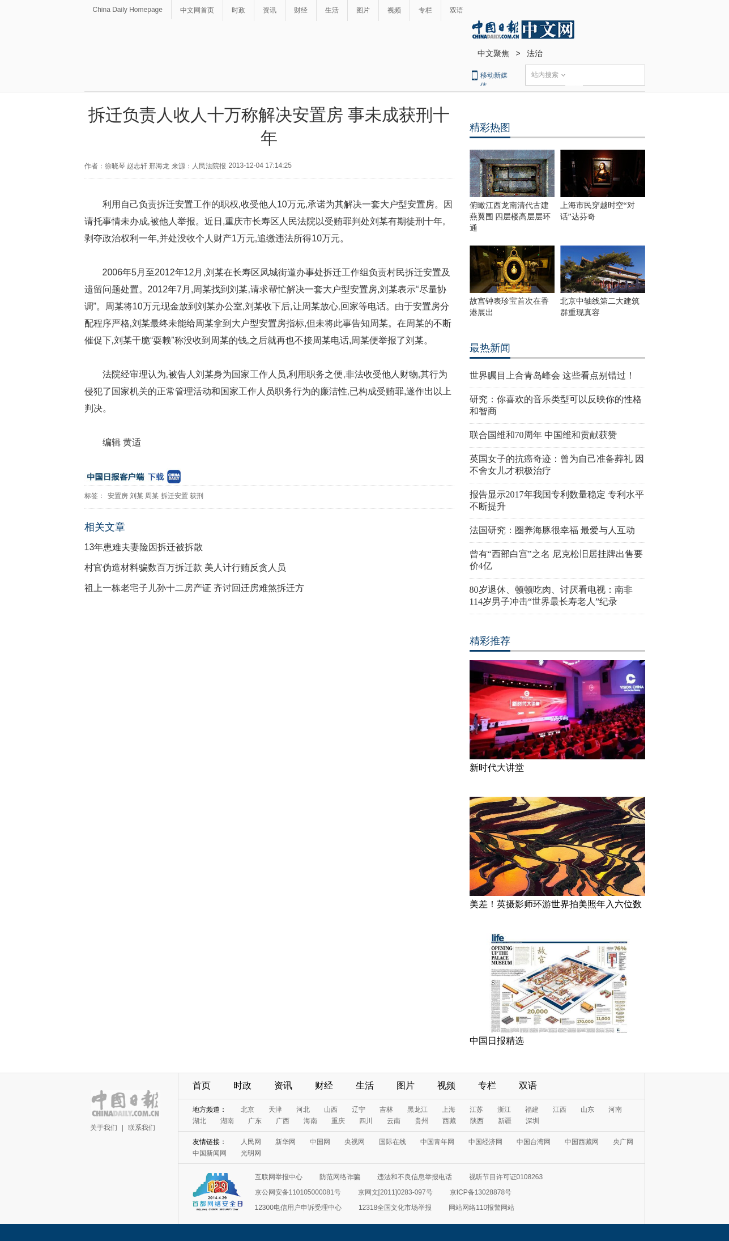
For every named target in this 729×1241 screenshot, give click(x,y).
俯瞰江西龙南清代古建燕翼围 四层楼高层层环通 (510, 216)
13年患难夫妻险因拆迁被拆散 (143, 547)
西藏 (449, 1121)
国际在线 (392, 1142)
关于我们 (103, 1128)
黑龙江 (417, 1110)
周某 (152, 496)
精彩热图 (490, 127)
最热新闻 (490, 348)
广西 (282, 1121)
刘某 (136, 496)
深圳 (532, 1121)
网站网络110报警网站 (481, 1208)
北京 (247, 1110)
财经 (301, 10)
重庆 (338, 1121)
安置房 (118, 496)
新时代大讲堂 (497, 767)
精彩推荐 (490, 641)
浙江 (504, 1110)
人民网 (251, 1142)
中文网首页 (197, 10)
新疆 (504, 1121)
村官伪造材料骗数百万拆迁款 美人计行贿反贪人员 (185, 567)
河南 (615, 1110)
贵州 (421, 1121)
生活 (332, 10)
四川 (366, 1121)
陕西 (477, 1121)
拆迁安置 (174, 496)
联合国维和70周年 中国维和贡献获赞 (543, 435)
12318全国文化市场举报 (395, 1208)
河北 (303, 1110)
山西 (331, 1110)
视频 (394, 10)
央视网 (354, 1142)
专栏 (425, 10)
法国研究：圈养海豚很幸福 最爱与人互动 (552, 530)
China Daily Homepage (128, 10)
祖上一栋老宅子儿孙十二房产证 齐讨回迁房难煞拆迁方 (194, 588)
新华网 (285, 1142)
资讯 (269, 10)
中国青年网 (437, 1142)
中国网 (320, 1142)
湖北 (199, 1121)
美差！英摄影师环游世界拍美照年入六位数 (556, 904)
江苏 (476, 1110)
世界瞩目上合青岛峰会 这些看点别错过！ (552, 375)
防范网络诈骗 (339, 1177)
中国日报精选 (497, 1041)
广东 (255, 1121)
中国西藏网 (582, 1142)
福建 (532, 1110)
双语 (456, 10)
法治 (535, 53)
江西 (559, 1110)
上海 (448, 1110)
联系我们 (141, 1128)
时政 (238, 10)
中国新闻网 (210, 1153)
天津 (275, 1110)
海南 (310, 1121)
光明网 (251, 1153)
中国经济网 (485, 1142)
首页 (202, 1085)
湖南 (227, 1121)
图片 (363, 10)
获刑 (196, 496)
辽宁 (358, 1110)
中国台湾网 (534, 1142)
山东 (587, 1110)
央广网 (623, 1142)
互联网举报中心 (278, 1177)
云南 (393, 1121)
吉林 (386, 1110)
